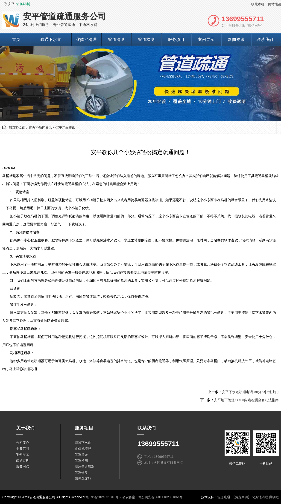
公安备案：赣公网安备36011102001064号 (152, 497)
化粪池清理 (86, 39)
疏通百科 (22, 460)
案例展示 (206, 39)
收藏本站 (257, 4)
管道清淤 (116, 39)
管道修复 (81, 472)
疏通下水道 (50, 39)
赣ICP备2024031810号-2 (103, 497)
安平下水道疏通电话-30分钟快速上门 (250, 392)
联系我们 (265, 39)
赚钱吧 (274, 497)
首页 (16, 39)
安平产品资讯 (65, 127)
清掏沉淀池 (83, 478)
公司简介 (22, 442)
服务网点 (22, 466)
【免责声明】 (241, 497)
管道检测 (146, 39)
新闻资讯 (236, 39)
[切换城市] (22, 4)
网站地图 (274, 4)
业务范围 (22, 448)
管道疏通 (223, 497)
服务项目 (176, 39)
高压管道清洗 (84, 466)
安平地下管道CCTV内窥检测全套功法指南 (246, 400)
